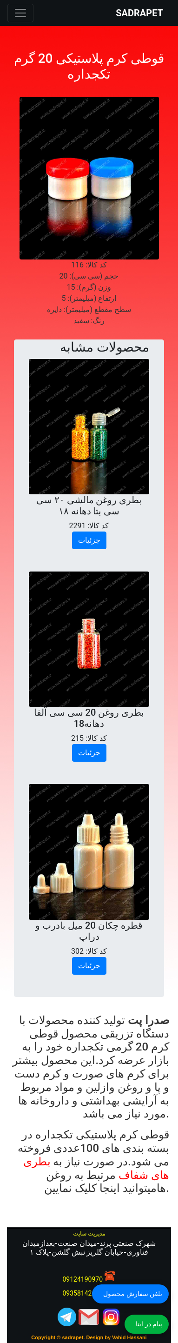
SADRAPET (139, 13)
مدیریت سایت (89, 1233)
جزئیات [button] (89, 540)
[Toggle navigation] (20, 13)
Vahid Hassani (129, 1337)
